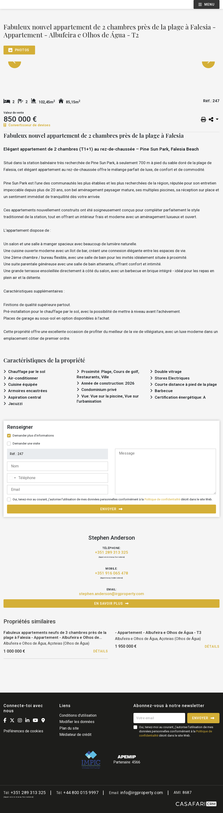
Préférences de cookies (23, 731)
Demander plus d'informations (33, 435)
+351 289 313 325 (111, 552)
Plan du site (69, 728)
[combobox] (12, 477)
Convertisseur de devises (27, 125)
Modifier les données (76, 721)
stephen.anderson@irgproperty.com (111, 593)
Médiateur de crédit (75, 734)
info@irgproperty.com (141, 792)
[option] (111, 61)
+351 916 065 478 (111, 573)
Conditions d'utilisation (78, 715)
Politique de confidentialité (162, 499)
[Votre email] (159, 718)
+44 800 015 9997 (80, 792)
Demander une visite (26, 443)
